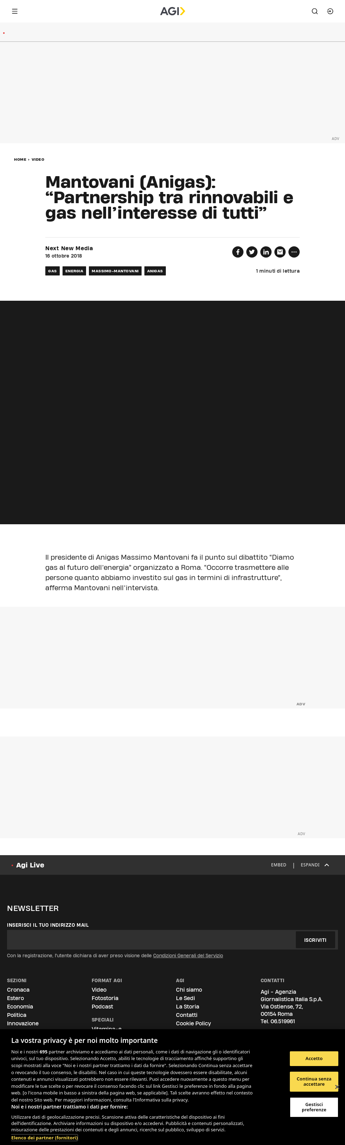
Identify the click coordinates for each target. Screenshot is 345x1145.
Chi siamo (189, 989)
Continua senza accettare (314, 1081)
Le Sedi (185, 998)
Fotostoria (105, 998)
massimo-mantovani (115, 270)
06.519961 (283, 1021)
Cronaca (18, 989)
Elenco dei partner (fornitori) (44, 1137)
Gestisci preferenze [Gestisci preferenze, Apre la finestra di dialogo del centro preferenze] (314, 1107)
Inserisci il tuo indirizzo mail (48, 925)
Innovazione (23, 1023)
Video (38, 159)
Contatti (186, 1015)
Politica (16, 1015)
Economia (20, 1006)
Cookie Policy (193, 1023)
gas (52, 270)
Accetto (314, 1058)
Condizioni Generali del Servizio (188, 955)
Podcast (102, 1006)
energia (74, 270)
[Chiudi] (337, 1087)
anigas (155, 270)
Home (20, 159)
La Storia (187, 1006)
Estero (15, 998)
